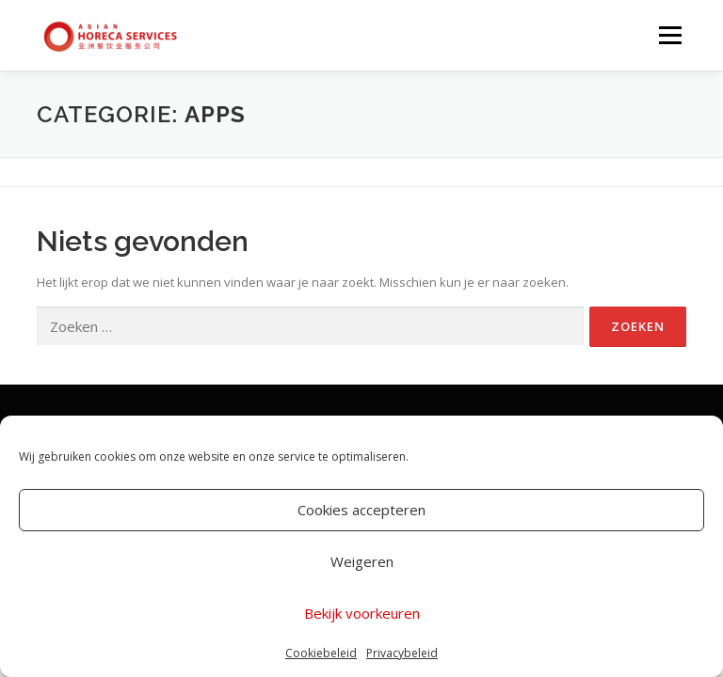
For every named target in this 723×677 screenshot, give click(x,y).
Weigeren (362, 561)
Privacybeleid (402, 653)
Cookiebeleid (321, 653)
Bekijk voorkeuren (362, 613)
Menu (669, 34)
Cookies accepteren (361, 509)
